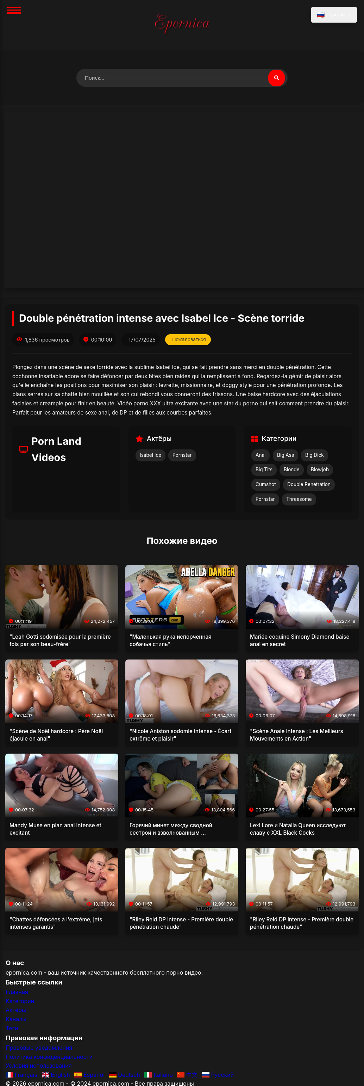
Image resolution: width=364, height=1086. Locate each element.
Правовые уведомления (39, 1047)
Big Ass (285, 455)
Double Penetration (309, 484)
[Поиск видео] (276, 77)
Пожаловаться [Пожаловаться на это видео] (189, 340)
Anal (260, 455)
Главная (17, 992)
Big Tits (264, 470)
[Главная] (182, 25)
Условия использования (39, 1065)
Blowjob (320, 470)
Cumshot (266, 484)
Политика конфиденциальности (49, 1057)
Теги (12, 1028)
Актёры (16, 1010)
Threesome (299, 499)
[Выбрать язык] (333, 15)
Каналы (16, 1019)
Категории (20, 1001)
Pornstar (182, 455)
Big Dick (314, 455)
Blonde (292, 470)
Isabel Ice (150, 455)
